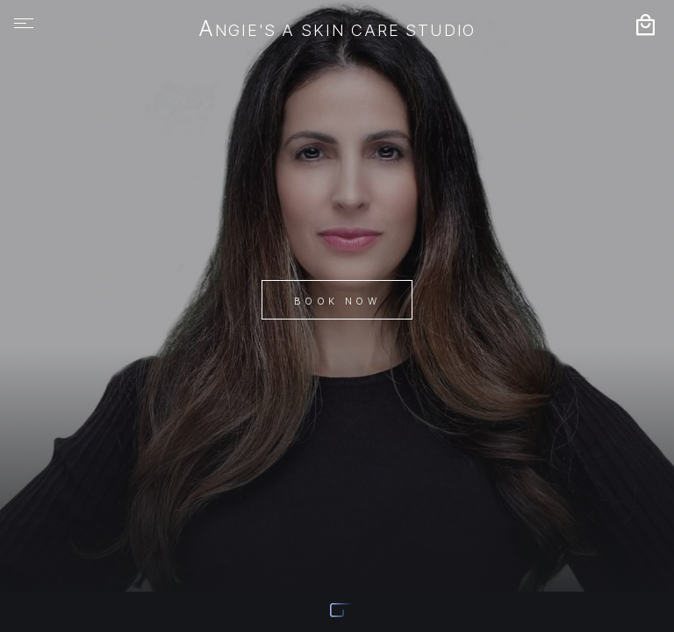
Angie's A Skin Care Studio (337, 30)
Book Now (337, 301)
